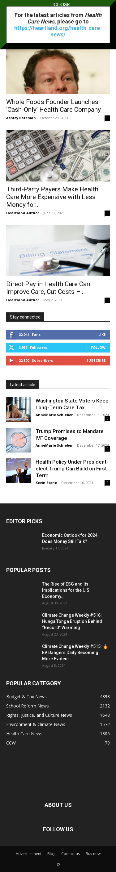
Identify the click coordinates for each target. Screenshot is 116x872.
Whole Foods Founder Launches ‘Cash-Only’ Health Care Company (53, 105)
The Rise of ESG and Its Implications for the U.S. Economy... (66, 590)
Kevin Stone (46, 482)
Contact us (70, 853)
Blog (51, 853)
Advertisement (28, 853)
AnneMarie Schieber (54, 414)
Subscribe (95, 360)
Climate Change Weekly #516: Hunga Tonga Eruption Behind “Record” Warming (72, 621)
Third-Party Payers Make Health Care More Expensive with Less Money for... (52, 197)
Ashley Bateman (21, 117)
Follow (98, 347)
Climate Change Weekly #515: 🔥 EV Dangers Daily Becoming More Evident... (75, 652)
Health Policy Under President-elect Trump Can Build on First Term (72, 468)
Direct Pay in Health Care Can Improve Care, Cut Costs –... (48, 287)
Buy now (93, 853)
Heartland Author (22, 213)
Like (101, 334)
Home (11, 23)
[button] (10, 8)
